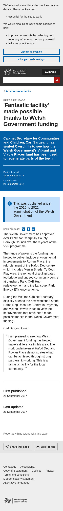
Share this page (19, 446)
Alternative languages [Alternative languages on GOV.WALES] (16, 482)
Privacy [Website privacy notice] (50, 470)
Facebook (28, 229)
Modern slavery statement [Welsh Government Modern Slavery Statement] (18, 478)
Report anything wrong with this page (25, 433)
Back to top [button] (48, 446)
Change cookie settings (31, 59)
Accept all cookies (31, 51)
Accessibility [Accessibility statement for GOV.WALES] (27, 466)
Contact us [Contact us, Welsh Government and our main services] (9, 466)
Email (33, 229)
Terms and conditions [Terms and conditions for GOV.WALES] (16, 474)
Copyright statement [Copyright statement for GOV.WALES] (15, 470)
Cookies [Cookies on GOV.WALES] (36, 470)
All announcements (18, 91)
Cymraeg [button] (50, 71)
